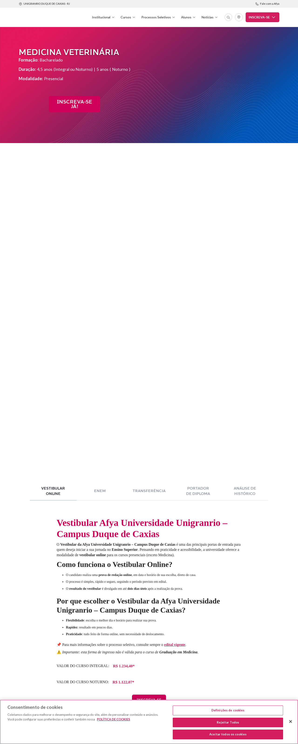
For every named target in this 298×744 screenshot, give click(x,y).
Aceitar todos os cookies (228, 734)
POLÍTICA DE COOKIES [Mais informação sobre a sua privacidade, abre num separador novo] (113, 719)
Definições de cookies (228, 710)
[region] (149, 722)
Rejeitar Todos (228, 722)
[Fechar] (290, 722)
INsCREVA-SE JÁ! (74, 104)
